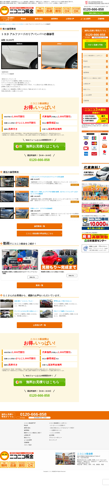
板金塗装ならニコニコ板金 (7, 24)
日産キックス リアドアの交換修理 (41, 208)
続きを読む (75, 185)
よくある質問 (85, 19)
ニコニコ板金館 (85, 453)
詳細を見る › (33, 277)
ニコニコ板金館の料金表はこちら (39, 233)
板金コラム (86, 89)
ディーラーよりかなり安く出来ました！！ (26, 311)
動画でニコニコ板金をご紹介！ (93, 78)
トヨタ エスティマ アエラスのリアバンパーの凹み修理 (47, 177)
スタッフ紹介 (28, 445)
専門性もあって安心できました (63, 301)
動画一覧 (39, 285)
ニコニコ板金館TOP (30, 423)
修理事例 (54, 19)
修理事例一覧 (39, 226)
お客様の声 (70, 19)
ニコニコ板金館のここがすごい (7, 19)
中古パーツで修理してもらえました (64, 311)
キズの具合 (20, 24)
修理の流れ (39, 19)
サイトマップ (53, 440)
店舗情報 (101, 19)
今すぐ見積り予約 (95, 45)
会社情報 (51, 435)
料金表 (23, 19)
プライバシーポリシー (55, 437)
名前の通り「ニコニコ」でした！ (23, 301)
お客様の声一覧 (39, 325)
